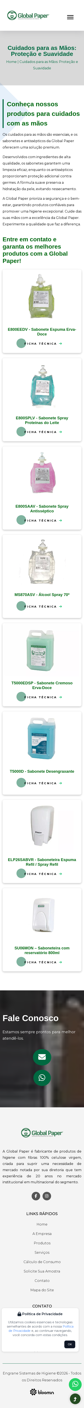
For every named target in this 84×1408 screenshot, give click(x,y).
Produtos (42, 1243)
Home (11, 62)
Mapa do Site (42, 1290)
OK (70, 1344)
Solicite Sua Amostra (42, 1271)
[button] (70, 16)
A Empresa (42, 1234)
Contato (42, 1281)
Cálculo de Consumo (42, 1262)
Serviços (42, 1253)
